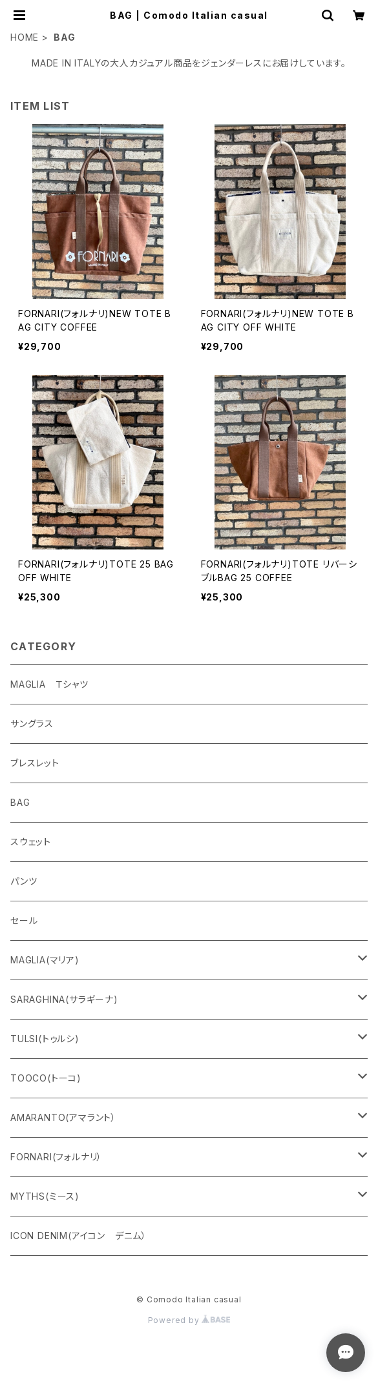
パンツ (23, 881)
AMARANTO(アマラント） (63, 1117)
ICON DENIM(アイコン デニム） (78, 1235)
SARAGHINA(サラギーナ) (64, 999)
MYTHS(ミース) (44, 1196)
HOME (24, 37)
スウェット (30, 841)
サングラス (32, 723)
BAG (20, 802)
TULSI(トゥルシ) (44, 1038)
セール (23, 920)
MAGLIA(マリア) (44, 959)
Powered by (189, 1320)
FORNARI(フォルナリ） (56, 1156)
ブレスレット (34, 762)
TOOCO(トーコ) (45, 1077)
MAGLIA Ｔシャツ (49, 684)
